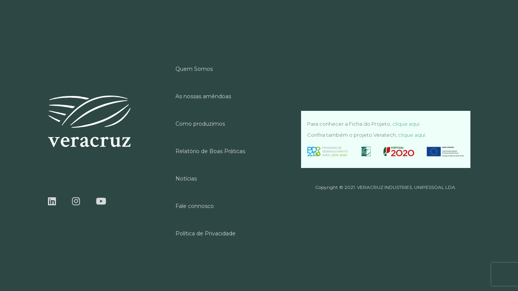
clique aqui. (406, 124)
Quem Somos (194, 69)
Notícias (186, 178)
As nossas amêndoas (203, 96)
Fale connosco (194, 206)
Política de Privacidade (205, 233)
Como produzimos (200, 123)
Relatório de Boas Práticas (210, 151)
